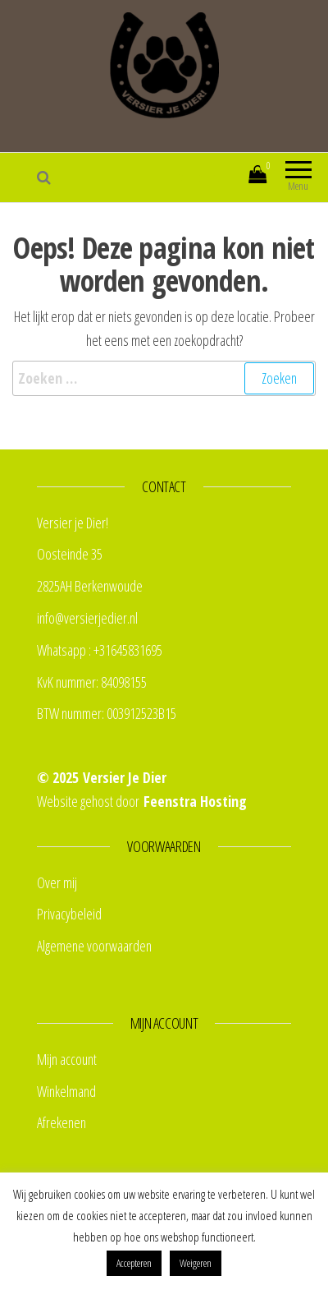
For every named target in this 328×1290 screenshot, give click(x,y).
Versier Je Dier (124, 777)
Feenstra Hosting (195, 801)
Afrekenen (61, 1122)
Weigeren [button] (196, 1262)
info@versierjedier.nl (87, 618)
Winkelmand (66, 1091)
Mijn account (204, 177)
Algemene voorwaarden (94, 946)
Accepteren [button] (134, 1262)
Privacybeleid (69, 914)
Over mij (57, 882)
